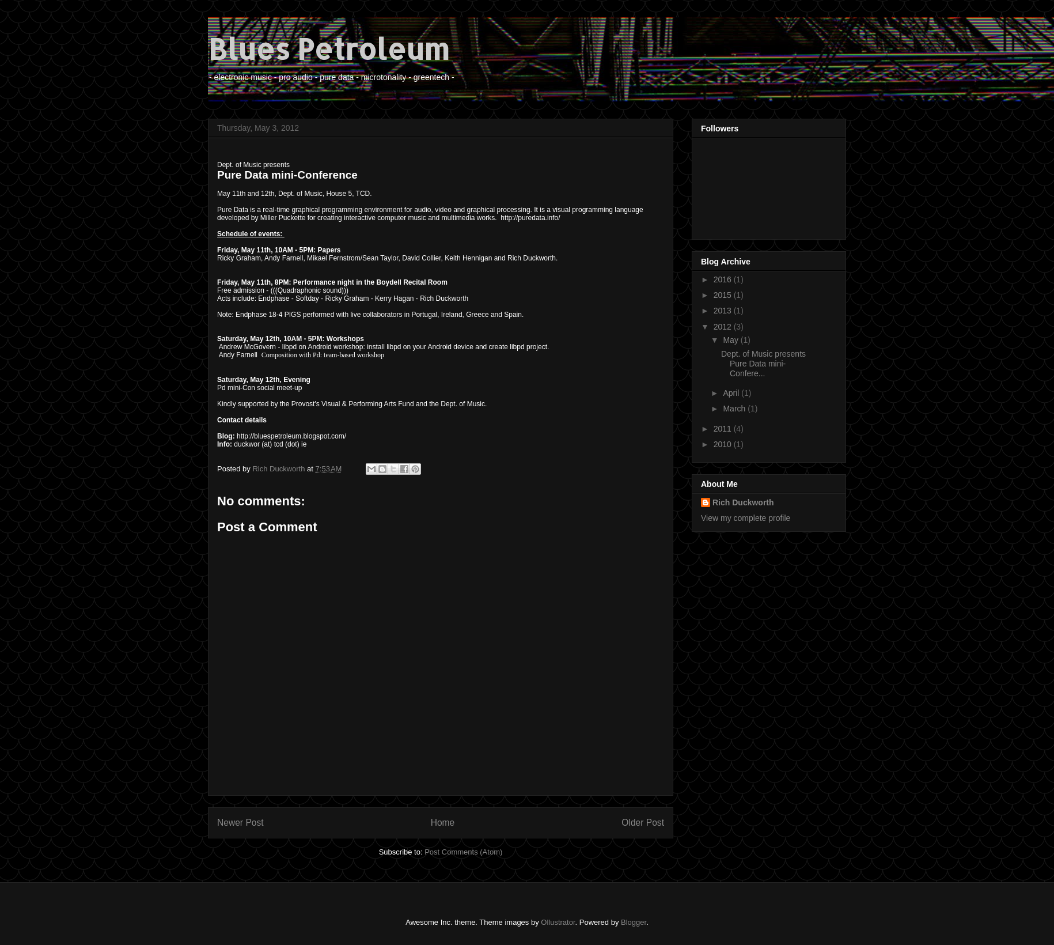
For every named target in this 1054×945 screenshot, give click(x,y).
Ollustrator (558, 922)
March (735, 408)
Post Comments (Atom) (463, 852)
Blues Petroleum (328, 48)
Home (443, 822)
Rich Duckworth (743, 502)
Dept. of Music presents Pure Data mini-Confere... (764, 363)
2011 (724, 428)
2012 (724, 326)
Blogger (633, 922)
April (732, 393)
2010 (724, 444)
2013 (724, 310)
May (731, 340)
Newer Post (240, 822)
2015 (724, 295)
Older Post (642, 822)
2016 (724, 279)
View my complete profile (745, 518)
